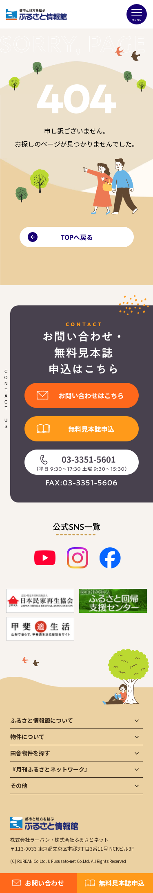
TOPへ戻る (76, 237)
